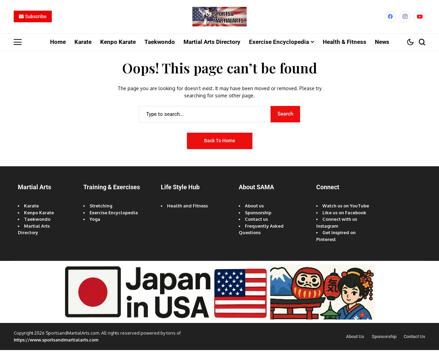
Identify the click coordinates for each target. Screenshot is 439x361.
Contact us (256, 230)
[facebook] (390, 22)
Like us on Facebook (344, 223)
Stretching (101, 216)
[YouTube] (419, 22)
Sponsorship (258, 223)
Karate (31, 216)
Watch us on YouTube (345, 216)
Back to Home (219, 151)
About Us (355, 347)
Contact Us (414, 347)
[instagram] (405, 22)
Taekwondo (37, 230)
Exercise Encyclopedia (114, 223)
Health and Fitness (187, 216)
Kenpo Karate (39, 223)
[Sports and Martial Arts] (219, 22)
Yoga (95, 230)
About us (254, 216)
